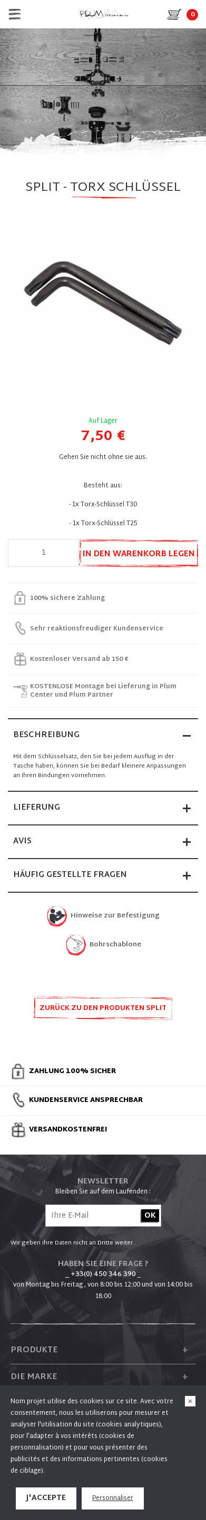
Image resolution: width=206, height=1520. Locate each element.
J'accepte (46, 1498)
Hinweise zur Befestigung (115, 916)
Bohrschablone (115, 945)
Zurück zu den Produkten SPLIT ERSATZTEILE (103, 1011)
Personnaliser (112, 1498)
